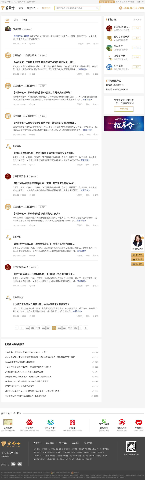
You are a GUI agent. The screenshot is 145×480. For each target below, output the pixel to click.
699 (75, 328)
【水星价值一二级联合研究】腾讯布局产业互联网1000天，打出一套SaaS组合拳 (45, 62)
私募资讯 (87, 452)
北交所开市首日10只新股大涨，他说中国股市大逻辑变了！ (41, 304)
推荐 (7, 20)
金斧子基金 (60, 459)
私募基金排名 (51, 459)
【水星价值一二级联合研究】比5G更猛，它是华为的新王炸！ (42, 92)
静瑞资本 (67, 449)
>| (86, 328)
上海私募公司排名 (102, 456)
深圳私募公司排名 (39, 459)
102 (95, 74)
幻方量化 (94, 452)
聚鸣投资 (101, 452)
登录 (117, 2)
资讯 (25, 20)
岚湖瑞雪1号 (115, 85)
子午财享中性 (104, 449)
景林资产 (118, 46)
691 (32, 328)
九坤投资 (79, 452)
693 (43, 328)
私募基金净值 (80, 459)
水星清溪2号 (38, 452)
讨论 (16, 20)
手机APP (137, 255)
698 (70, 328)
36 (95, 134)
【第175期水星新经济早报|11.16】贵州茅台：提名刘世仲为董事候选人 (45, 274)
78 (95, 44)
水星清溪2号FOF (117, 89)
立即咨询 (124, 109)
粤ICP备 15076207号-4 (44, 472)
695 (54, 328)
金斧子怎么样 (69, 459)
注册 (123, 2)
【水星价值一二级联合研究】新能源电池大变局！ (37, 213)
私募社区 (46, 8)
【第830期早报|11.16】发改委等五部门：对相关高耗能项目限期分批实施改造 (45, 244)
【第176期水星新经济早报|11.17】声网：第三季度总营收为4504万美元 (45, 183)
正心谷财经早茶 (121, 36)
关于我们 (131, 2)
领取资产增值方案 (106, 2)
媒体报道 (63, 443)
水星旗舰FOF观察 (122, 27)
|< (17, 328)
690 (27, 328)
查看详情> (82, 69)
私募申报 (88, 443)
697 (64, 328)
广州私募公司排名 (62, 456)
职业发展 (75, 443)
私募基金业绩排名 (69, 452)
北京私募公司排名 (88, 456)
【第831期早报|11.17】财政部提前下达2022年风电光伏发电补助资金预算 (45, 153)
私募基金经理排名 (75, 456)
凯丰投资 (118, 66)
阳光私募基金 (38, 456)
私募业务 (31, 8)
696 (59, 328)
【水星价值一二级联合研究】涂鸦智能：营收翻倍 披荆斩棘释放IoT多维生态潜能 (45, 123)
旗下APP (140, 2)
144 (95, 165)
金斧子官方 (119, 56)
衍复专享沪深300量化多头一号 (89, 449)
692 (38, 328)
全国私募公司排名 (49, 456)
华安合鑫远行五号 (57, 449)
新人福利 (137, 264)
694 (48, 328)
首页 (21, 8)
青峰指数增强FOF (49, 452)
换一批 (137, 20)
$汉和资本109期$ (21, 36)
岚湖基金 (74, 449)
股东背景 (50, 443)
